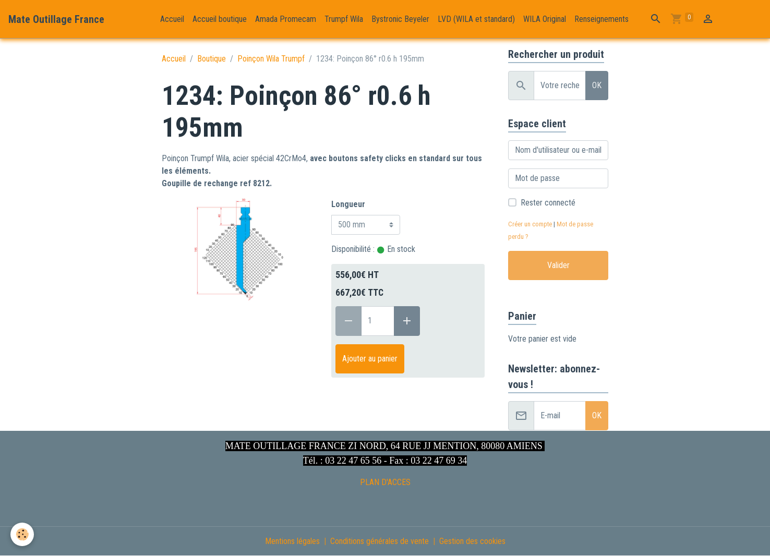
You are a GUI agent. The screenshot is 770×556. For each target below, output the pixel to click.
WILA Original (544, 19)
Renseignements (601, 19)
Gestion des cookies (472, 541)
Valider (558, 265)
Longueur (348, 204)
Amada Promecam (285, 19)
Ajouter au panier (370, 359)
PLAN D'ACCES (385, 482)
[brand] (56, 19)
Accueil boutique (219, 19)
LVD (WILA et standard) (476, 19)
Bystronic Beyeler (400, 19)
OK (596, 85)
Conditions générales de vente (379, 541)
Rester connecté (548, 203)
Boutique (211, 59)
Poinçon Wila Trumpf (271, 59)
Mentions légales (292, 541)
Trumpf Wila (343, 19)
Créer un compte (530, 224)
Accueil (172, 19)
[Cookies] (22, 534)
